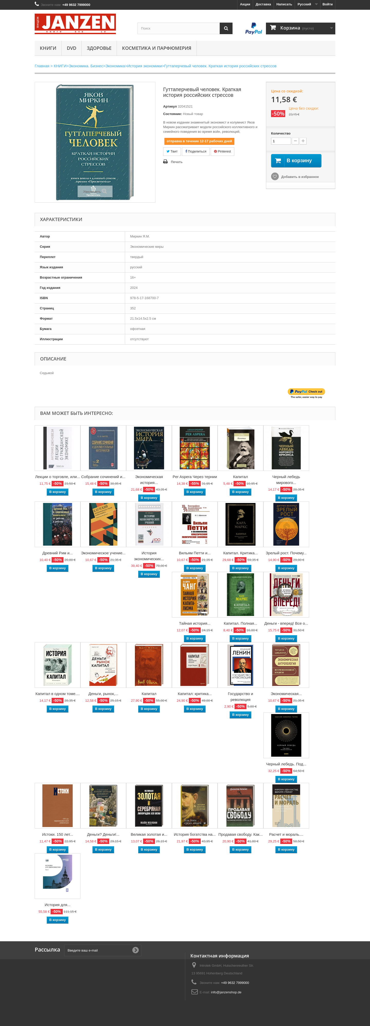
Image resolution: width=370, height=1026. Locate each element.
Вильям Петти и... (194, 553)
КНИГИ (48, 48)
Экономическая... (286, 693)
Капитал (240, 476)
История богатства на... (195, 834)
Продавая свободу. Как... (240, 834)
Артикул (170, 106)
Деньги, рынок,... (103, 693)
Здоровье (99, 48)
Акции (245, 4)
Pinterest (222, 151)
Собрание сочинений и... (103, 476)
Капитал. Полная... (240, 623)
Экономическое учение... (103, 553)
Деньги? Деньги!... (103, 834)
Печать (176, 162)
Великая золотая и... (149, 834)
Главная (42, 66)
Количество (281, 133)
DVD (71, 48)
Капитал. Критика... (240, 553)
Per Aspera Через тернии (195, 476)
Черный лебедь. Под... (286, 764)
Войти (327, 4)
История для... (57, 904)
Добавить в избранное (299, 177)
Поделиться (195, 151)
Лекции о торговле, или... (57, 476)
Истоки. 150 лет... (57, 834)
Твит (172, 151)
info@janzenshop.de (226, 992)
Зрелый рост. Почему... (286, 553)
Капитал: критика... (195, 693)
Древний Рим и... (57, 553)
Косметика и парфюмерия (156, 48)
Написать (284, 4)
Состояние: (172, 114)
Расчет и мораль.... (286, 834)
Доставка (263, 4)
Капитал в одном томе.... (57, 693)
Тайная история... (194, 623)
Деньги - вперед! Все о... (286, 623)
